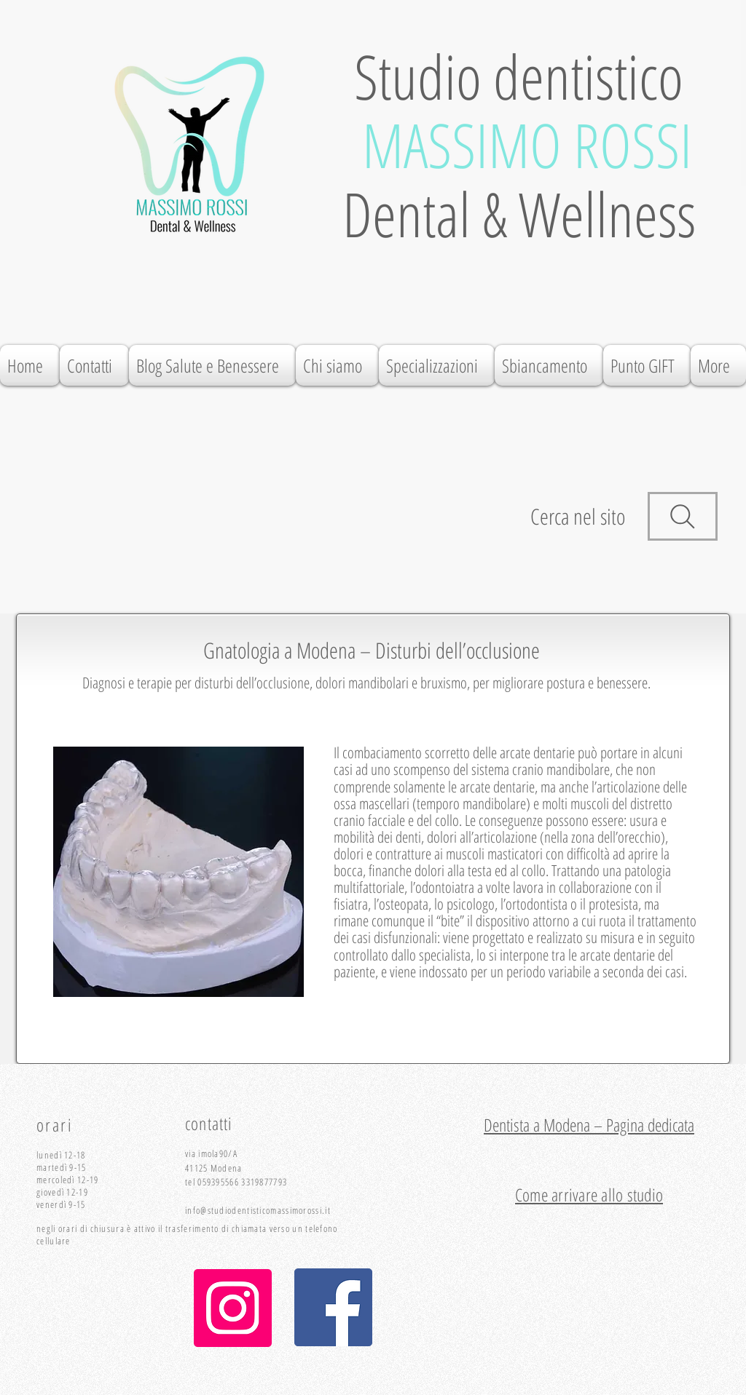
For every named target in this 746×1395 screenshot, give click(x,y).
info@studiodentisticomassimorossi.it (258, 1210)
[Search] (683, 516)
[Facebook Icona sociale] (333, 1307)
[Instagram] (233, 1308)
